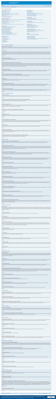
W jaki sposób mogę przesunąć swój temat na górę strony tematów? (9, 34)
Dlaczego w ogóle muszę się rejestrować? (6, 11)
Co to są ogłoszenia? (4, 40)
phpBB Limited (22, 372)
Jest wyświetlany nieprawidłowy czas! (6, 20)
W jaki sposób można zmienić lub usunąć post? (7, 27)
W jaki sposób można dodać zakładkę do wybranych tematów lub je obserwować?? (36, 30)
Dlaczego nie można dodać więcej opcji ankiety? (7, 29)
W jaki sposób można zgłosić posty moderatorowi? (7, 32)
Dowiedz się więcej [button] (31, 397)
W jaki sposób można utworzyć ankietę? (6, 28)
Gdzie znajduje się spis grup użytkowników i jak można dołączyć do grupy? (35, 13)
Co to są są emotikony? (4, 38)
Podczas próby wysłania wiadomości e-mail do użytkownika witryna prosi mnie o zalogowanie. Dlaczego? (13, 24)
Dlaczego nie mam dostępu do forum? (6, 30)
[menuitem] (2, 5)
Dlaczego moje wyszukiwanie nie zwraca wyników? (32, 25)
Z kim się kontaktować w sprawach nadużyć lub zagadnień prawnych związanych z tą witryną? (37, 38)
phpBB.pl (44, 115)
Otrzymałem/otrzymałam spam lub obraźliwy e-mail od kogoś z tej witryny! (35, 19)
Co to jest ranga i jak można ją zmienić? (6, 23)
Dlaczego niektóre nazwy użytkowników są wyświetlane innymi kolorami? (34, 14)
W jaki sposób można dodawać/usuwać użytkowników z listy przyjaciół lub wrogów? (36, 22)
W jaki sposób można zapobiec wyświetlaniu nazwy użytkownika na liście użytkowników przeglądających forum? (14, 19)
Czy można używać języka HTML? (5, 37)
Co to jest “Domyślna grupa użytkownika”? (31, 15)
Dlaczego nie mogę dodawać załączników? (6, 31)
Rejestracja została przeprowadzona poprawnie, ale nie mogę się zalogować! (10, 13)
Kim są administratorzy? (29, 11)
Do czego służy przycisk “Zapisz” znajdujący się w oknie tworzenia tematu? (10, 33)
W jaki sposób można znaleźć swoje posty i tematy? (32, 27)
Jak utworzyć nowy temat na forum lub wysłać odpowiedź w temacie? (9, 26)
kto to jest (13, 382)
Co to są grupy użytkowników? (30, 12)
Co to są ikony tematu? (4, 42)
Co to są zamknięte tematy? (5, 41)
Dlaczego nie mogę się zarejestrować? (6, 12)
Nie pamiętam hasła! (4, 15)
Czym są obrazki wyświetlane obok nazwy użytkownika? (8, 22)
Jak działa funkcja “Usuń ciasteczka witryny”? (6, 16)
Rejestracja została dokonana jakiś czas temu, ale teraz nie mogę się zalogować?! (10, 14)
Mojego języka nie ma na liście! (5, 21)
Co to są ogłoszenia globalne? (5, 39)
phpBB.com (3, 116)
